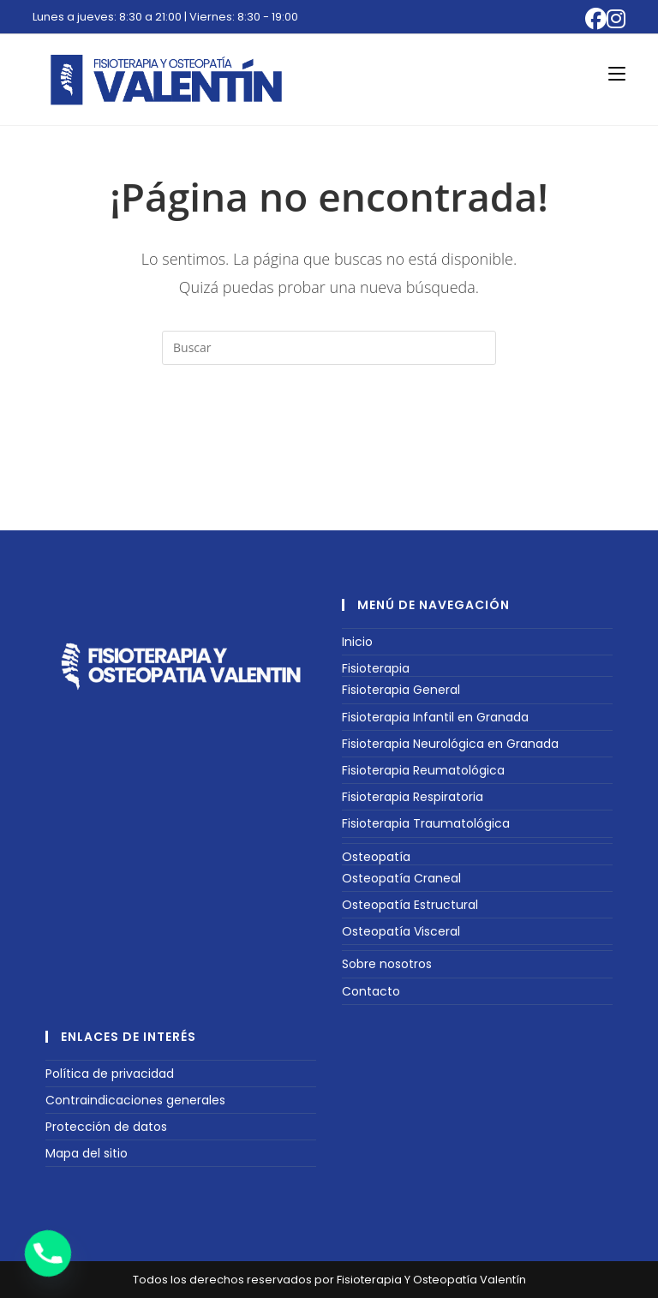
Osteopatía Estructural (410, 904)
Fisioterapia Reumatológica (423, 770)
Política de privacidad (109, 1073)
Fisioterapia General (401, 689)
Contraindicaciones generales (135, 1100)
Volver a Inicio (329, 434)
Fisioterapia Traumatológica (426, 823)
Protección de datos (106, 1126)
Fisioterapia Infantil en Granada (435, 717)
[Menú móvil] (616, 73)
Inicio (357, 641)
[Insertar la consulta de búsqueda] (329, 348)
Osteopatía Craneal (401, 878)
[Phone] (48, 1253)
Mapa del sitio (86, 1153)
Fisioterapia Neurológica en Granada (450, 743)
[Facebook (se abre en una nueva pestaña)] (596, 19)
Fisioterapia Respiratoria (412, 796)
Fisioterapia (376, 668)
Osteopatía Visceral (401, 931)
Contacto (371, 991)
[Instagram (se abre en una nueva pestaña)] (616, 19)
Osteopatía (376, 856)
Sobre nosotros (387, 963)
